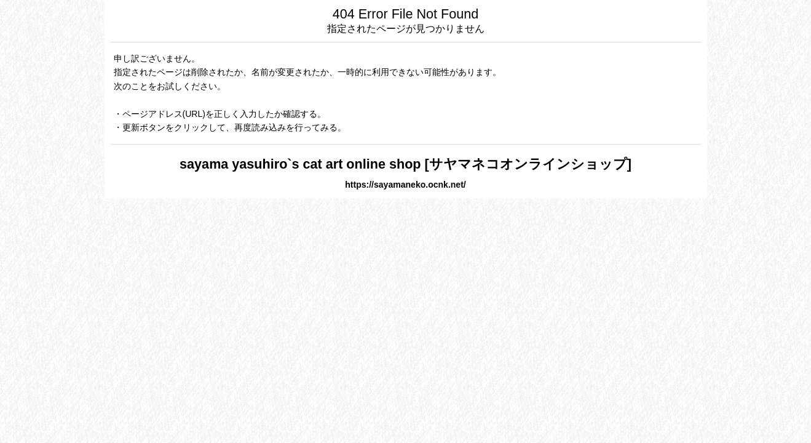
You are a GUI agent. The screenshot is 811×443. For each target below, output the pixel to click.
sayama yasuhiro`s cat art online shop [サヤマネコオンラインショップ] (405, 164)
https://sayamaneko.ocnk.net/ (405, 185)
